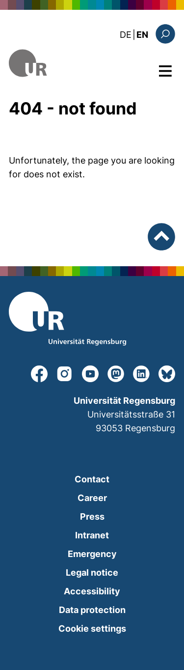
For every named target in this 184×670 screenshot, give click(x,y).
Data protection (92, 610)
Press (92, 516)
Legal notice (92, 572)
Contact (92, 479)
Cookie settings (92, 628)
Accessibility (92, 591)
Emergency (92, 554)
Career (92, 498)
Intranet (92, 535)
